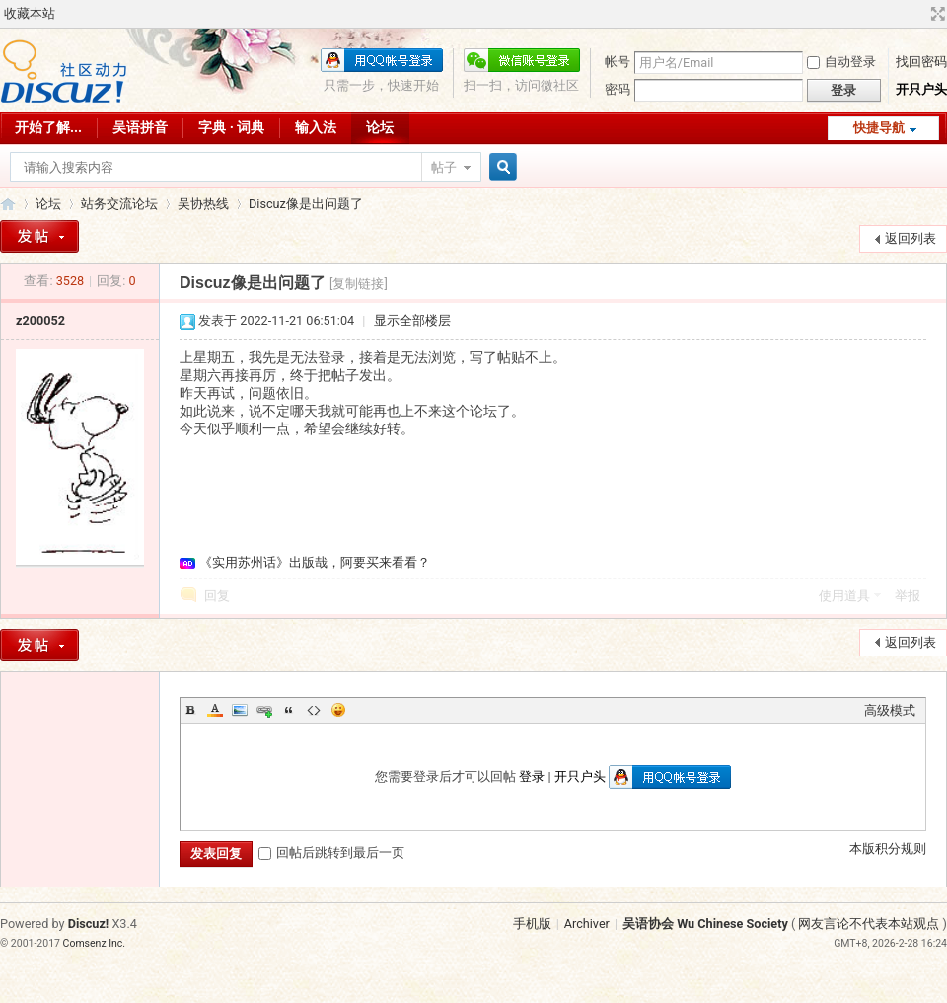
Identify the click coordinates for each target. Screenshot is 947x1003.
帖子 (444, 167)
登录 (532, 776)
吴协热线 (203, 203)
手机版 (532, 923)
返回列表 (910, 238)
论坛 (380, 127)
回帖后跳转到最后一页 (331, 852)
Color (215, 710)
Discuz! (88, 923)
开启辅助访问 (919, 14)
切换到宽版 (935, 14)
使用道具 (844, 595)
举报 (907, 595)
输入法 (315, 127)
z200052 (40, 320)
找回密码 (921, 61)
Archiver (587, 923)
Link (264, 710)
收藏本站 (29, 13)
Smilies (338, 710)
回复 (217, 595)
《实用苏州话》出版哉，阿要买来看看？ (314, 562)
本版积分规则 (887, 848)
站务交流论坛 (119, 203)
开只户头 (921, 89)
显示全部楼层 (412, 320)
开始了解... (48, 127)
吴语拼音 (140, 127)
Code (314, 710)
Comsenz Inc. (94, 943)
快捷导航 (879, 127)
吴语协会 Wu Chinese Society (705, 923)
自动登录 (841, 61)
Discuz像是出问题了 (306, 203)
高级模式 (889, 710)
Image (240, 710)
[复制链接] (358, 283)
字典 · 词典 (231, 127)
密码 (617, 89)
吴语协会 (8, 204)
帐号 (617, 61)
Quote (289, 710)
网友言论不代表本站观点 (868, 923)
